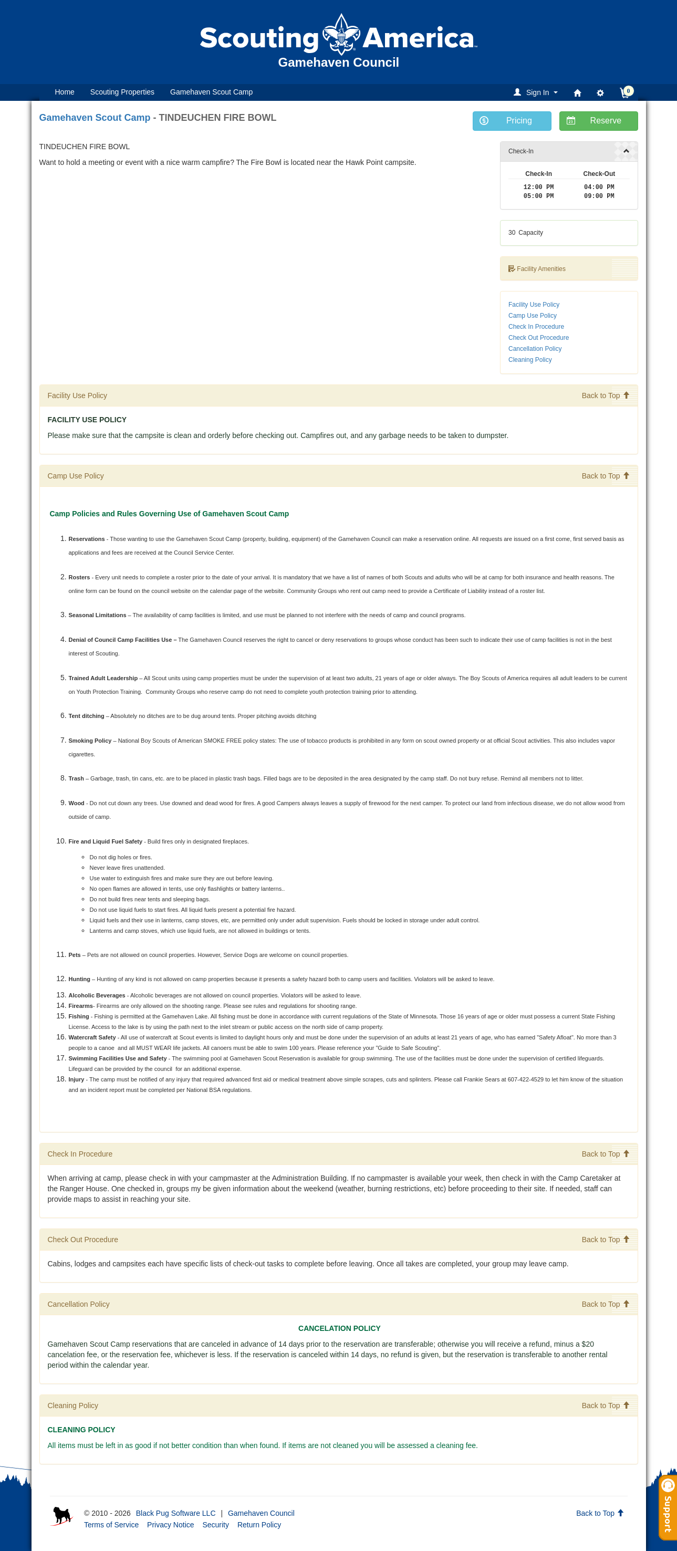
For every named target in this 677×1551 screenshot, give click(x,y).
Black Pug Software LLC (176, 1513)
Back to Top (606, 395)
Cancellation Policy (534, 348)
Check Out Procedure (538, 337)
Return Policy (259, 1525)
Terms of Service (111, 1525)
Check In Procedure (536, 326)
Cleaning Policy (530, 359)
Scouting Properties (122, 92)
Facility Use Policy (533, 304)
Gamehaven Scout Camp (211, 92)
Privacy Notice (170, 1525)
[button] (537, 92)
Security (215, 1525)
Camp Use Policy (532, 315)
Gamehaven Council (261, 1513)
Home (65, 92)
